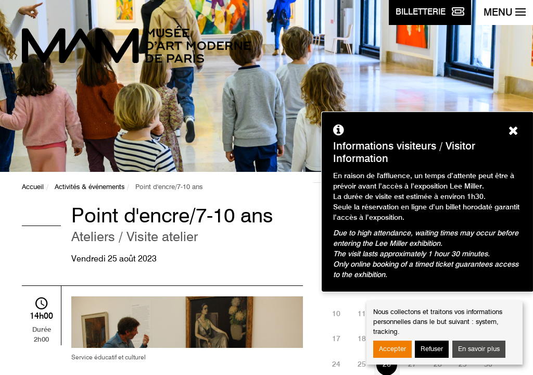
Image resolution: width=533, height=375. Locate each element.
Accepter (392, 349)
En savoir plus (479, 349)
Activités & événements (89, 187)
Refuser (432, 349)
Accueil (33, 187)
